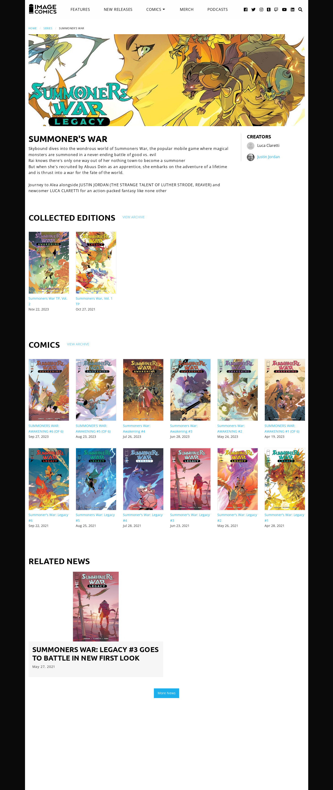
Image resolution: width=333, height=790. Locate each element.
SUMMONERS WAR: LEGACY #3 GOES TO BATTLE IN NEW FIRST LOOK (95, 653)
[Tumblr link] (269, 9)
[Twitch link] (276, 9)
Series (47, 28)
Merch (187, 9)
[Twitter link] (253, 9)
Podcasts (217, 9)
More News (167, 693)
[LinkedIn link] (293, 9)
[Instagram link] (261, 9)
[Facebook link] (246, 9)
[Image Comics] (43, 9)
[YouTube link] (284, 9)
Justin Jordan (268, 156)
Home (33, 28)
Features (80, 9)
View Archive (133, 217)
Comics (153, 9)
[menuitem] (80, 9)
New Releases (118, 9)
